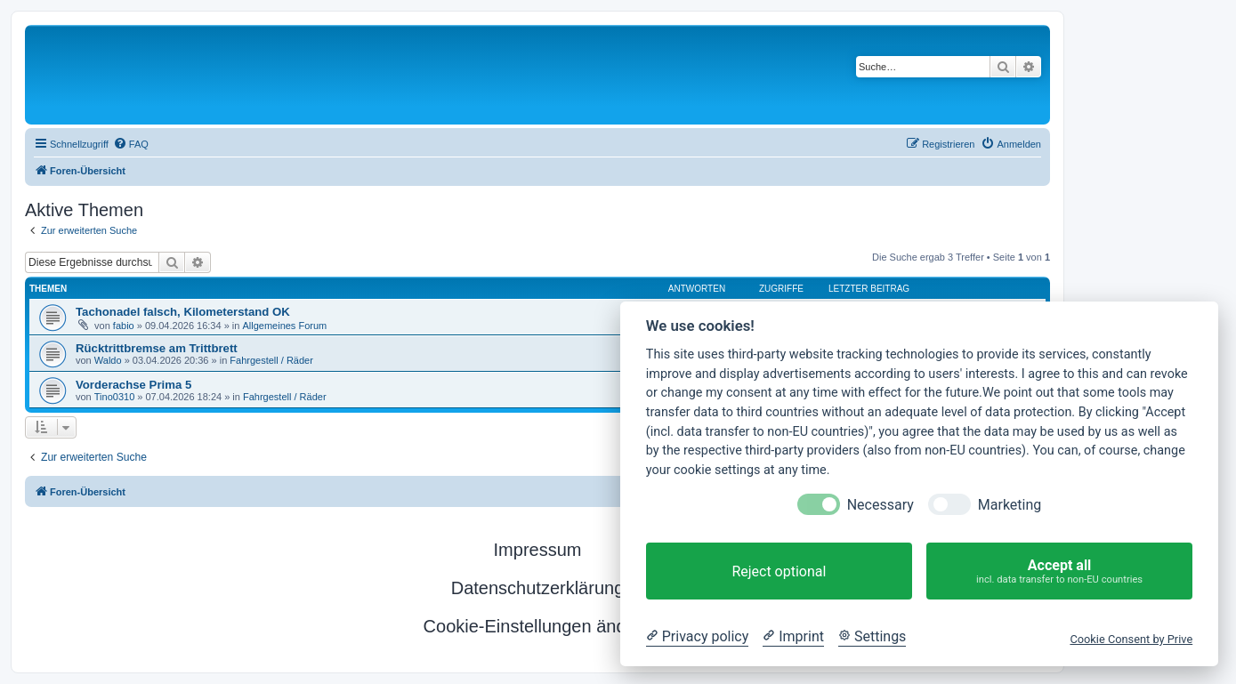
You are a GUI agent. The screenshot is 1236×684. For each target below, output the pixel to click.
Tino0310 (114, 396)
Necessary (880, 504)
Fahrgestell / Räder (271, 360)
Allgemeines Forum (284, 325)
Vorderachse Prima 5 (133, 384)
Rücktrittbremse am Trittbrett (157, 348)
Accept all (1059, 571)
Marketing (1009, 504)
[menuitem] (131, 144)
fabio (123, 325)
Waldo (108, 360)
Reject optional (778, 571)
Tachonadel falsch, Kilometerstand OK (183, 311)
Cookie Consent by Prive (1131, 639)
